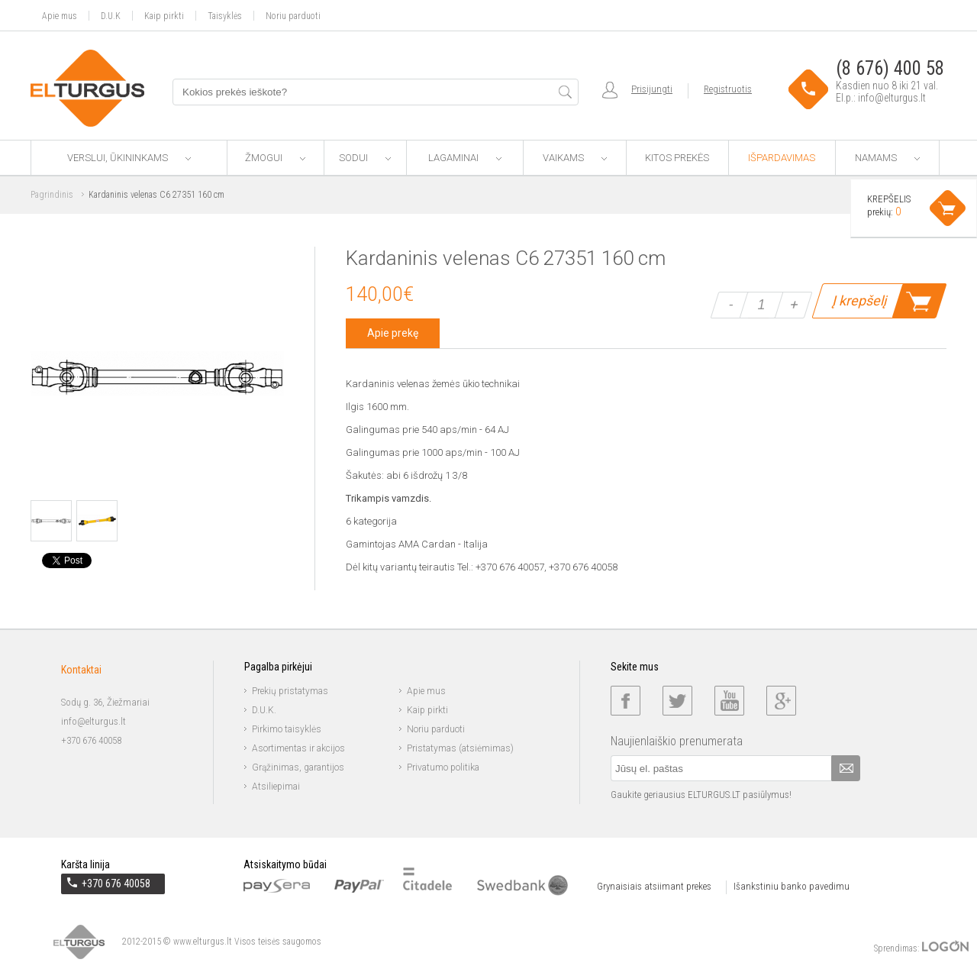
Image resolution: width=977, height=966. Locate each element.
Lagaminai (464, 157)
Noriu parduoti (293, 16)
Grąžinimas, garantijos (298, 767)
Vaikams (575, 157)
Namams (887, 157)
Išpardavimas (781, 157)
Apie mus (59, 16)
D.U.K (111, 16)
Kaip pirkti (164, 16)
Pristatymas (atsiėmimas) (460, 748)
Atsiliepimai (276, 786)
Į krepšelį (859, 300)
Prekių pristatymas (290, 691)
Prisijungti (651, 89)
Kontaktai (81, 670)
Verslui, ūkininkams (129, 157)
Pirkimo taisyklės (286, 729)
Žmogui (275, 157)
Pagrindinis (52, 194)
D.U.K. (264, 710)
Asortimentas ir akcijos (298, 748)
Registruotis (728, 89)
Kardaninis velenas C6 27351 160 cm (156, 194)
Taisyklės (225, 16)
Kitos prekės (677, 157)
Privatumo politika (443, 767)
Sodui (365, 157)
